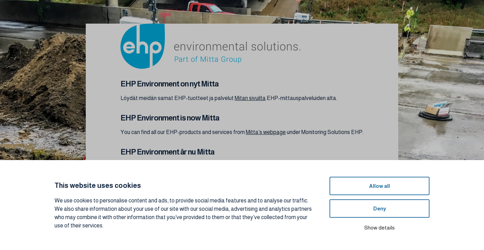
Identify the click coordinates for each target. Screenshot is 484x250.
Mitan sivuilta (250, 98)
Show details (379, 228)
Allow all (379, 186)
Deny (379, 208)
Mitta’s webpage (266, 132)
